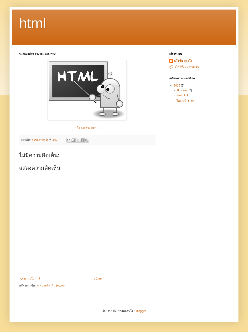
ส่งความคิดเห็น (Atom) (50, 285)
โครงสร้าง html (87, 128)
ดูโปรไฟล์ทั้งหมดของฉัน (184, 67)
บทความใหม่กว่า (30, 278)
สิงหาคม (182, 90)
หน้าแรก (99, 278)
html (32, 23)
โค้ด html (182, 95)
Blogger (141, 311)
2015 (177, 85)
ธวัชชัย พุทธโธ (183, 60)
